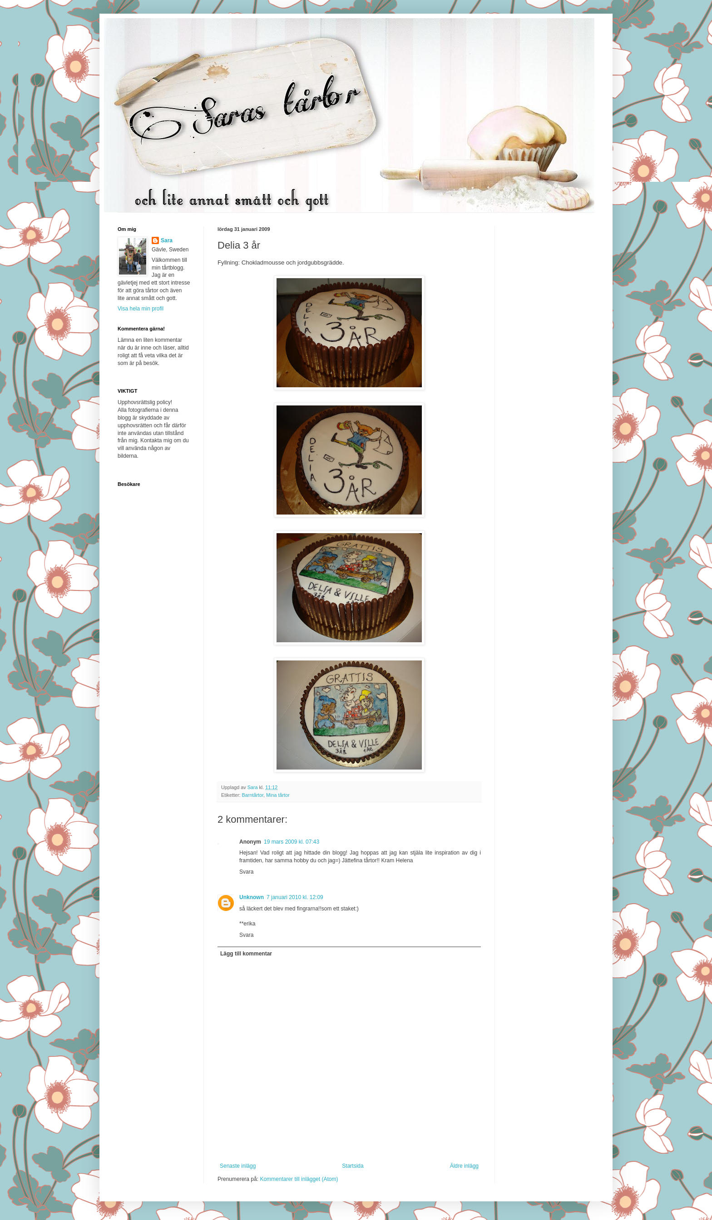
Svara (246, 872)
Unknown (251, 897)
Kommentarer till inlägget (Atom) (299, 1179)
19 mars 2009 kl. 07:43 (291, 842)
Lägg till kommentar (246, 953)
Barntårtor (252, 795)
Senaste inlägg (238, 1166)
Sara (167, 240)
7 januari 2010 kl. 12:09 (295, 897)
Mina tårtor (278, 795)
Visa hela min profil (140, 308)
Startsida (352, 1166)
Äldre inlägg (464, 1166)
